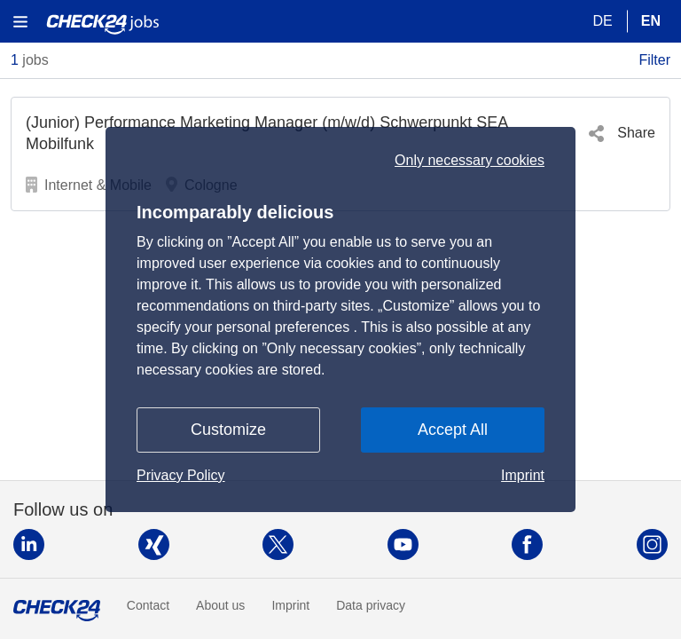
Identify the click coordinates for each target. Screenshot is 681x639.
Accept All (453, 461)
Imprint (522, 507)
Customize (228, 461)
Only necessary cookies (469, 129)
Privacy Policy (181, 507)
